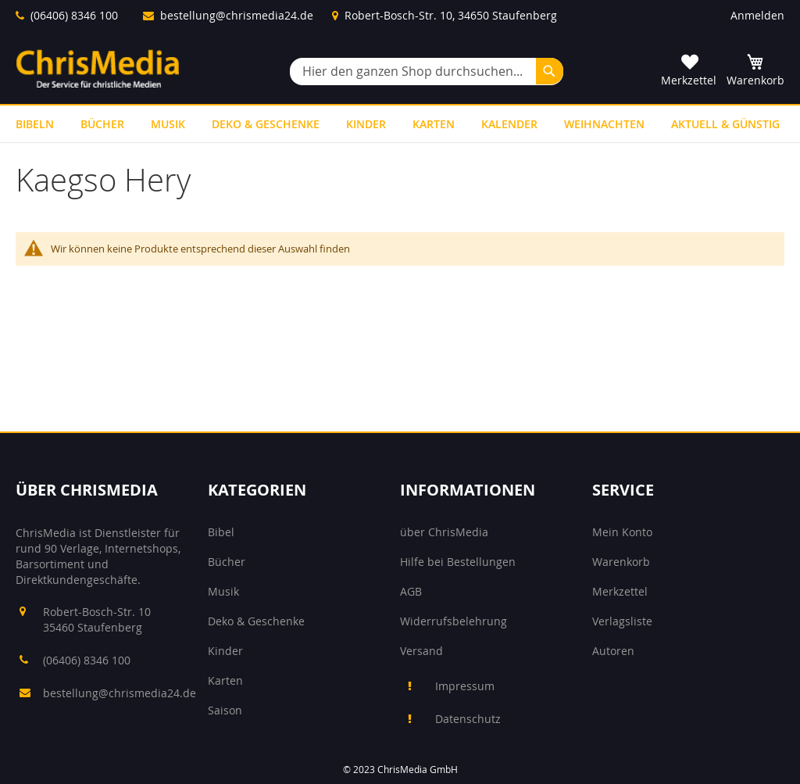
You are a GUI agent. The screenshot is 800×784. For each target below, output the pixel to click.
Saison (225, 710)
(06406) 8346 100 (74, 15)
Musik (223, 591)
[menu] (400, 124)
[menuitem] (34, 124)
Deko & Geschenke (256, 621)
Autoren (613, 650)
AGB (411, 591)
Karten (225, 680)
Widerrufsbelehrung (453, 621)
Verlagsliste (622, 621)
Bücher (226, 561)
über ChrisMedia (444, 531)
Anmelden (757, 15)
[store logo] (98, 68)
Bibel (221, 531)
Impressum (465, 685)
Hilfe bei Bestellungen (458, 561)
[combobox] (426, 71)
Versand (421, 650)
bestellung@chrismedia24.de (236, 15)
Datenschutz (468, 718)
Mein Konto (622, 531)
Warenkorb (621, 561)
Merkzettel (620, 591)
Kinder (225, 650)
